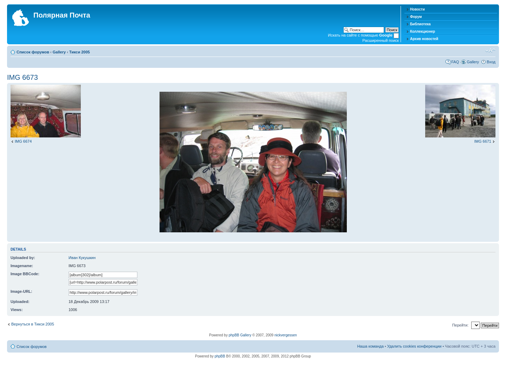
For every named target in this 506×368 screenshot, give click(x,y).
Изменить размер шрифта (490, 50)
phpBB (220, 356)
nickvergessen (285, 335)
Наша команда (370, 346)
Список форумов (33, 52)
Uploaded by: (23, 258)
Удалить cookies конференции (414, 346)
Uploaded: (20, 301)
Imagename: (22, 266)
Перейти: (460, 325)
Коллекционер (422, 31)
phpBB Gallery (240, 335)
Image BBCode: (25, 274)
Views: (17, 310)
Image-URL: (21, 291)
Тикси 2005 (79, 52)
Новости (417, 9)
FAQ (455, 62)
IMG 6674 (23, 141)
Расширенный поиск (380, 40)
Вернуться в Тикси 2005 (32, 324)
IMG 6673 (22, 77)
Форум (416, 17)
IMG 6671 (482, 141)
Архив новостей (424, 39)
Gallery (59, 52)
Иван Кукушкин (82, 258)
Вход (491, 62)
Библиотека (420, 24)
